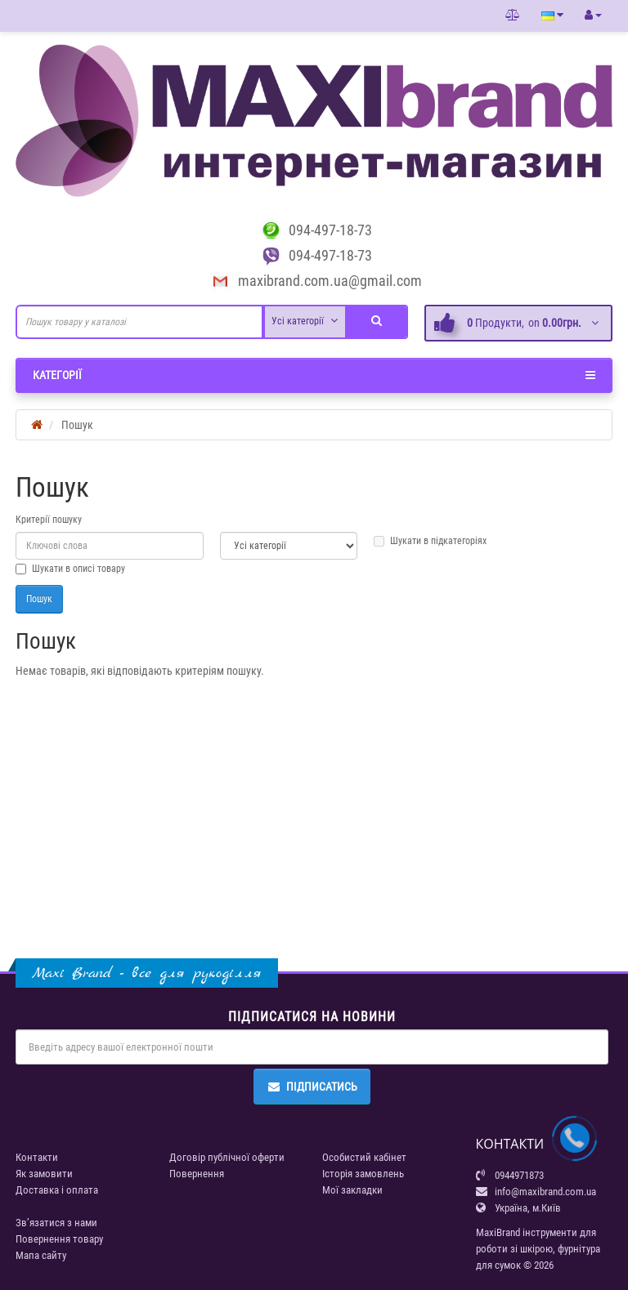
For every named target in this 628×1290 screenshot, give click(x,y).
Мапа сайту (41, 1255)
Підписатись (312, 1086)
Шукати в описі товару (70, 568)
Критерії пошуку (49, 519)
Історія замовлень (363, 1173)
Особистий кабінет (364, 1157)
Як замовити (44, 1173)
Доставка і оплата (57, 1190)
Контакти (37, 1157)
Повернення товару (59, 1239)
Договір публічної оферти (227, 1157)
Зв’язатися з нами (56, 1222)
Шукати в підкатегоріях (430, 541)
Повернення (196, 1173)
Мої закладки (352, 1190)
